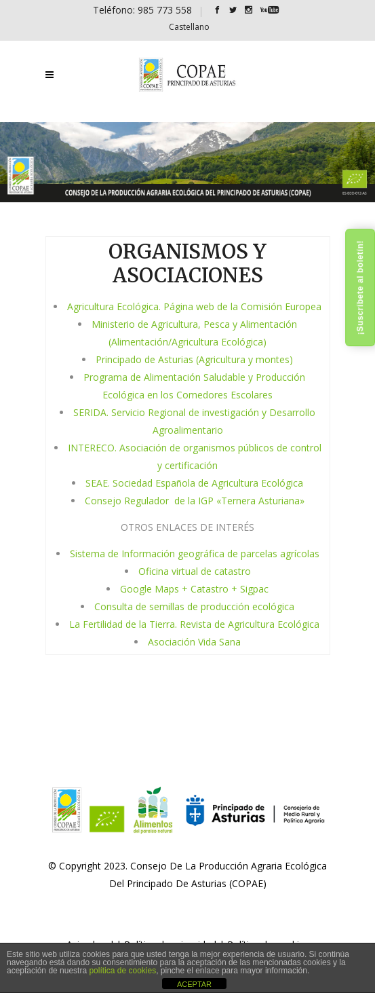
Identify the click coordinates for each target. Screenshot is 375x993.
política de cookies (122, 970)
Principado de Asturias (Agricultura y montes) (194, 359)
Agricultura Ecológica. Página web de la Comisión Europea (194, 306)
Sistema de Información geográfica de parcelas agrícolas (194, 553)
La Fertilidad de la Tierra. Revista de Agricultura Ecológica (194, 624)
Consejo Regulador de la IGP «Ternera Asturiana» (194, 500)
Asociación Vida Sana (194, 641)
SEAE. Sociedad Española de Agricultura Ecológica (194, 482)
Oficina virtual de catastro (194, 571)
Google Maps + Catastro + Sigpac (194, 588)
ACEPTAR (194, 984)
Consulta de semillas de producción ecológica (194, 606)
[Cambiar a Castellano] (189, 27)
